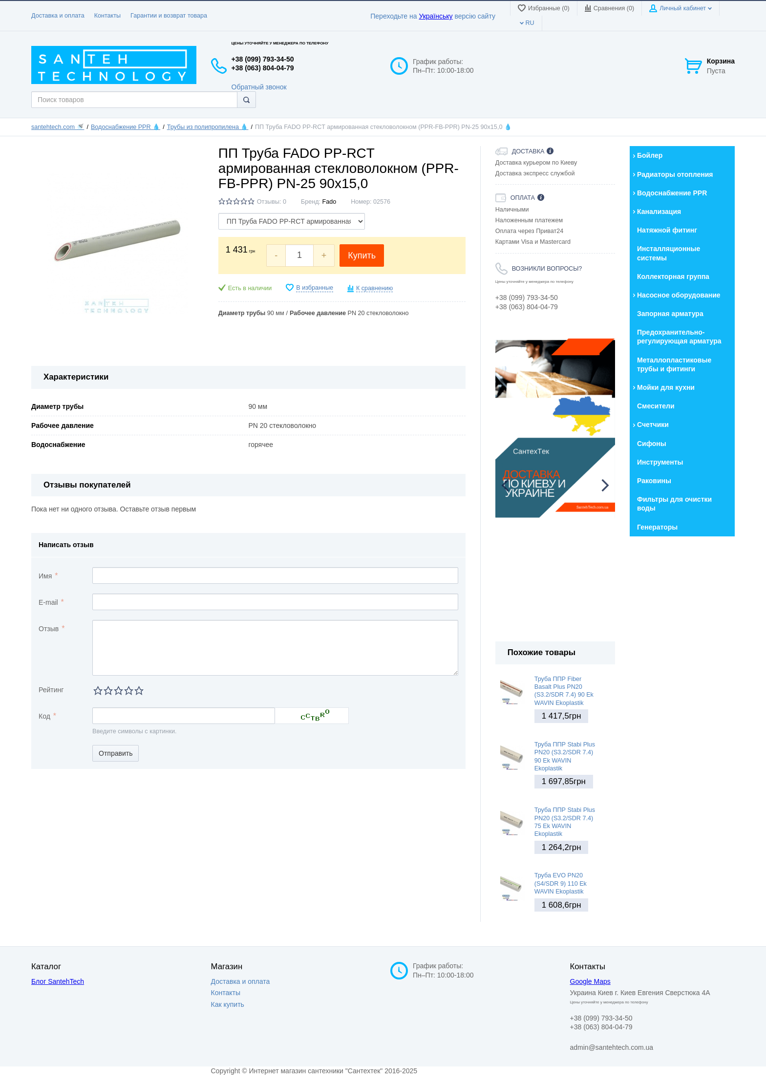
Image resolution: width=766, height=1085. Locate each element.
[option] (555, 428)
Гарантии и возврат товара (168, 15)
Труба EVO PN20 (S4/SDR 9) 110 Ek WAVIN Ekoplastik (560, 883)
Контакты (107, 15)
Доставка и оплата (58, 15)
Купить (362, 255)
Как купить (227, 1004)
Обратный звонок (259, 87)
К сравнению (374, 288)
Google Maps (590, 981)
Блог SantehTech (57, 981)
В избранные (314, 287)
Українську (435, 16)
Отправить (115, 753)
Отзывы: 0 (271, 201)
